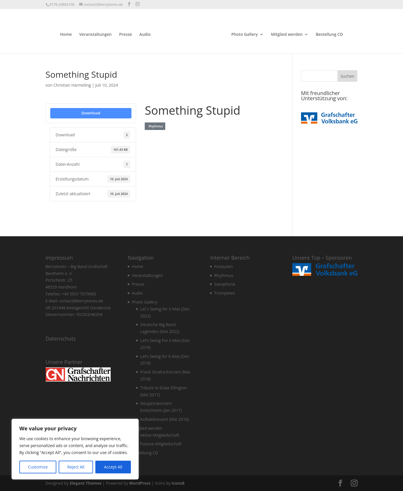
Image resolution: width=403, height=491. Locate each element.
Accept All (113, 467)
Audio (145, 34)
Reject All (75, 467)
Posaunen (223, 266)
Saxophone (224, 284)
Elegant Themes (85, 483)
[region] (75, 449)
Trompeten (224, 293)
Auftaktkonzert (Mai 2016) (164, 419)
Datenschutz (61, 338)
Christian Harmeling (72, 85)
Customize (38, 467)
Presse (125, 34)
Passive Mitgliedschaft (160, 444)
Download (90, 113)
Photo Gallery (244, 34)
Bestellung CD (329, 34)
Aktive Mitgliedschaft (159, 435)
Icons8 (178, 483)
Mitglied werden (287, 34)
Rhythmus (155, 126)
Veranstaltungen (95, 34)
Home (66, 34)
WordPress (140, 483)
